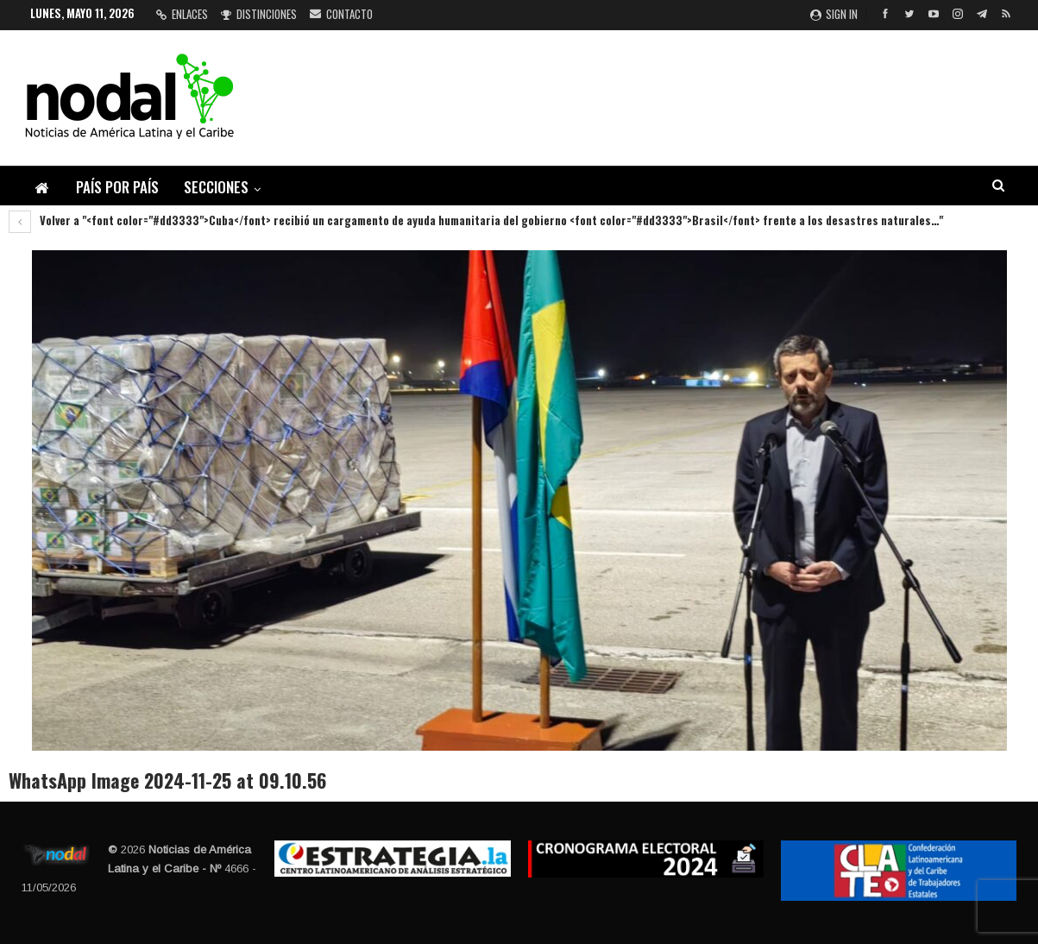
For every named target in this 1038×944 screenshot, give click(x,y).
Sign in (834, 13)
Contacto (341, 13)
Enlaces (182, 13)
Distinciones (259, 13)
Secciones (216, 187)
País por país (117, 187)
